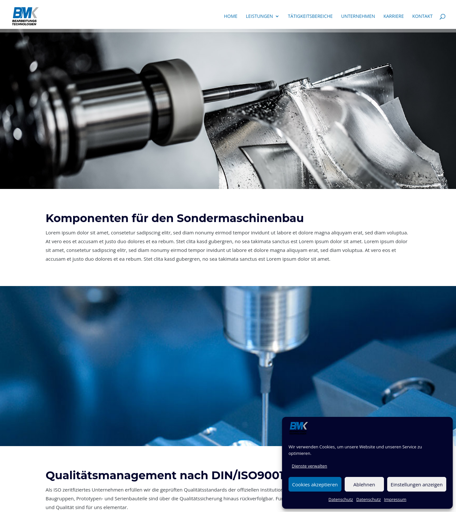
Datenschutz (340, 499)
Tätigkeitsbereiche (310, 16)
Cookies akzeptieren (315, 484)
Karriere (393, 16)
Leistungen (259, 16)
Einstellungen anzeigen (417, 484)
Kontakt (422, 16)
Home (231, 16)
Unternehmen (358, 16)
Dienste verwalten (309, 466)
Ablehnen (364, 484)
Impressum (395, 499)
